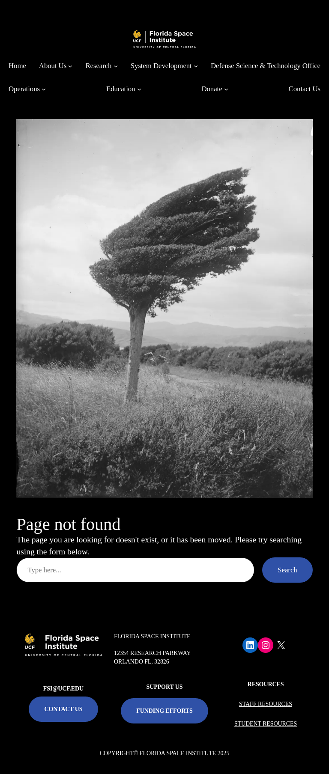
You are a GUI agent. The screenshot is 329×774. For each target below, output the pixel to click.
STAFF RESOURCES (265, 704)
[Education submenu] (139, 89)
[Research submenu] (116, 66)
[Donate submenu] (226, 89)
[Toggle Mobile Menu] (310, 10)
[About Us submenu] (70, 66)
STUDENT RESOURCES (265, 723)
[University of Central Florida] (73, 10)
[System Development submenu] (196, 66)
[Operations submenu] (44, 89)
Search (287, 570)
